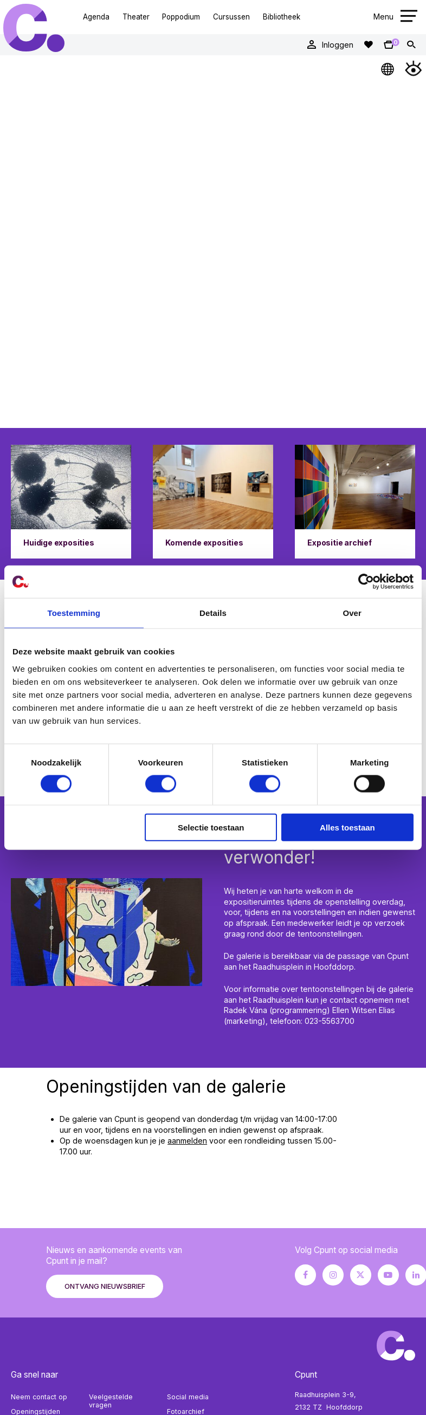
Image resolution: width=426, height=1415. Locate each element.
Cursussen (231, 16)
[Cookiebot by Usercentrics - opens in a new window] (366, 582)
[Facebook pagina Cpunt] (305, 1275)
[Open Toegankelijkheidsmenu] (413, 68)
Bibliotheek (281, 16)
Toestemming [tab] (74, 613)
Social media (188, 1397)
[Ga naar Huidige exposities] (71, 502)
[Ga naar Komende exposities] (213, 502)
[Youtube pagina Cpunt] (388, 1275)
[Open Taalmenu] (388, 68)
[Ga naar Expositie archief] (355, 502)
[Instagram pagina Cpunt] (333, 1275)
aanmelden (187, 1140)
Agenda (96, 16)
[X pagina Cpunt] (360, 1275)
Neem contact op (39, 1397)
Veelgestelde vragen (111, 1401)
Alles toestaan (347, 827)
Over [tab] (352, 613)
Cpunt (34, 27)
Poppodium (181, 16)
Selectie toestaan (211, 827)
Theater (136, 16)
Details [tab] (213, 613)
